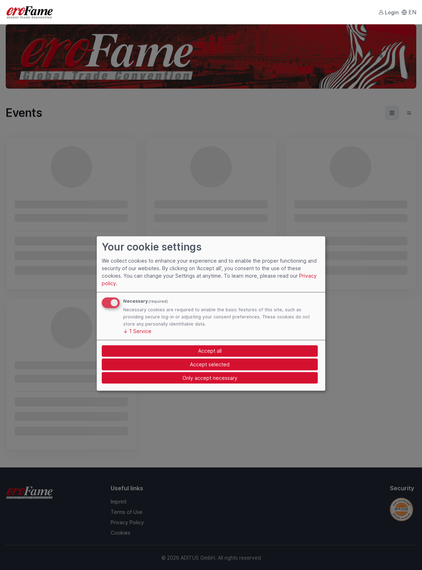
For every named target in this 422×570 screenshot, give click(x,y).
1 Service (137, 331)
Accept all (210, 351)
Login (388, 12)
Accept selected (210, 364)
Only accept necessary (209, 378)
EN (408, 12)
